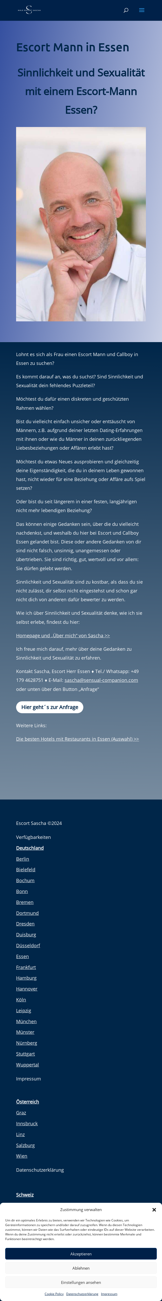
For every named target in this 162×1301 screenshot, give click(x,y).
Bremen (24, 902)
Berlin (22, 859)
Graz (21, 1112)
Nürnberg (26, 1043)
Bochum (25, 880)
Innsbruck (27, 1123)
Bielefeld (25, 869)
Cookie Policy (54, 1294)
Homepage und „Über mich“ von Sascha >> (63, 635)
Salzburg (25, 1145)
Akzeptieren (81, 1253)
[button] (154, 1209)
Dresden (25, 924)
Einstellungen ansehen (81, 1282)
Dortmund (27, 913)
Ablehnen (81, 1268)
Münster (25, 1032)
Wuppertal (27, 1065)
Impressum (109, 1294)
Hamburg (26, 978)
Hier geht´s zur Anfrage (49, 707)
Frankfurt (26, 967)
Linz (20, 1134)
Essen (22, 956)
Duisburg (26, 934)
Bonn (22, 891)
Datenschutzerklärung (82, 1294)
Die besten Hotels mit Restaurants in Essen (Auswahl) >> (77, 739)
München (26, 1021)
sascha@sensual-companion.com (101, 680)
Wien (21, 1156)
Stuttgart (25, 1054)
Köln (21, 999)
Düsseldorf (28, 945)
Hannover (26, 989)
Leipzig (23, 1010)
